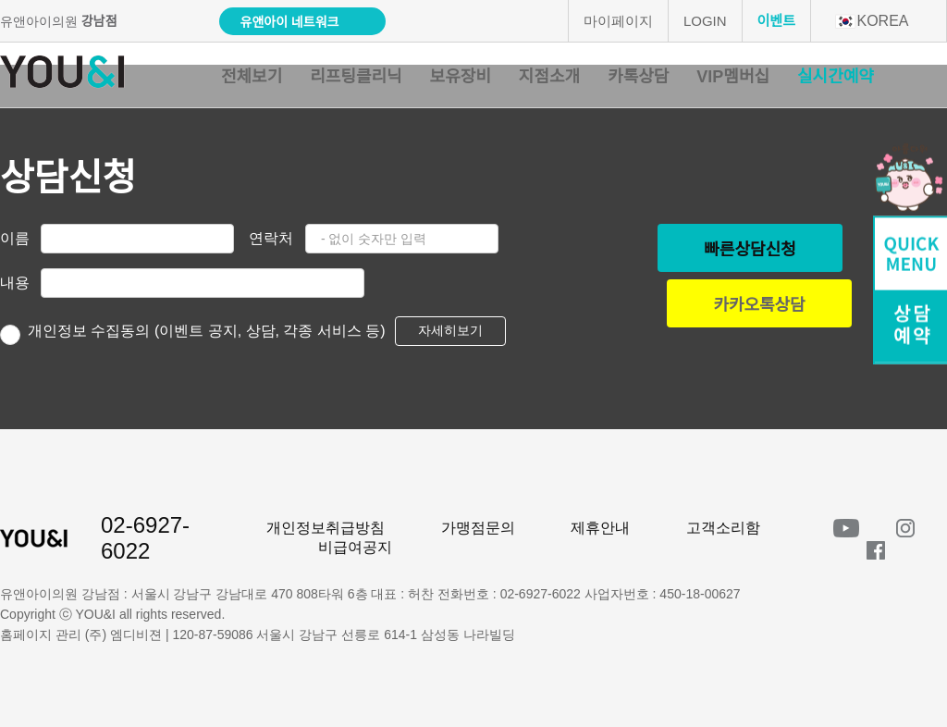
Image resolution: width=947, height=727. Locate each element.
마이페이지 (618, 21)
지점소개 (549, 77)
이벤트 (776, 21)
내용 (15, 282)
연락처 (271, 238)
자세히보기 (450, 330)
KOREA (871, 21)
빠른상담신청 (749, 249)
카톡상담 (638, 77)
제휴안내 (600, 528)
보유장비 (460, 77)
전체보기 (251, 77)
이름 (15, 238)
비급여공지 (355, 547)
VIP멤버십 (732, 77)
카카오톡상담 (759, 305)
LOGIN (705, 21)
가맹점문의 (478, 528)
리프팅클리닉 (355, 77)
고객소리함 (723, 528)
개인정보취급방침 (325, 528)
